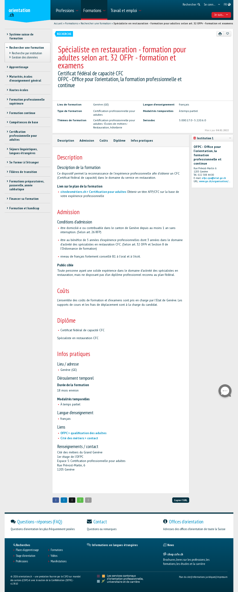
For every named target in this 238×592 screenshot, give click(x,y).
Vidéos (54, 556)
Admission (86, 141)
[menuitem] (66, 10)
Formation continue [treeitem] (22, 113)
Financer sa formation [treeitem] (24, 199)
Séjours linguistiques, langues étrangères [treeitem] (23, 151)
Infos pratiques (142, 141)
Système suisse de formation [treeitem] (21, 36)
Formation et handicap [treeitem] (24, 208)
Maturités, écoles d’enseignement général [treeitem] (25, 78)
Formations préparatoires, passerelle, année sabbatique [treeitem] (26, 185)
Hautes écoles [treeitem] (18, 90)
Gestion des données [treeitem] (25, 57)
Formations (71, 23)
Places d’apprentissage (27, 550)
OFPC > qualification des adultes (83, 433)
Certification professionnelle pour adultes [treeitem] (23, 136)
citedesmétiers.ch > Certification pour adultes (93, 192)
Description (65, 141)
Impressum (222, 577)
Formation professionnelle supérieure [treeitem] (27, 101)
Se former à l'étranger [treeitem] (24, 162)
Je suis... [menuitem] (221, 15)
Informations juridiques (203, 577)
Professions (22, 561)
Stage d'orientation (25, 556)
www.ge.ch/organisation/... (214, 181)
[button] (56, 500)
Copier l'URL (180, 500)
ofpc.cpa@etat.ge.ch (214, 178)
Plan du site (185, 577)
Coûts (103, 141)
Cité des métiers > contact (79, 438)
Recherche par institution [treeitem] (27, 53)
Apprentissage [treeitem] (18, 67)
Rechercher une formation (96, 23)
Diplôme (119, 141)
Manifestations (58, 561)
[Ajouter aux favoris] (227, 33)
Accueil (58, 23)
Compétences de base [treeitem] (23, 122)
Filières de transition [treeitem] (23, 172)
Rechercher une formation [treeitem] (26, 47)
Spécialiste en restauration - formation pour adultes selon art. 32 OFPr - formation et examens (173, 23)
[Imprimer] (220, 33)
